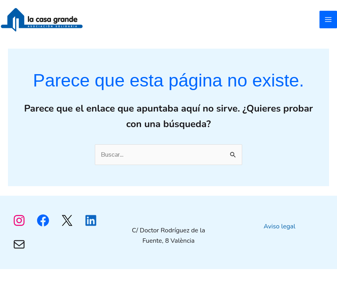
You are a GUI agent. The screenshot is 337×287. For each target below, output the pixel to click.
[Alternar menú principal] (328, 19)
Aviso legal (280, 226)
